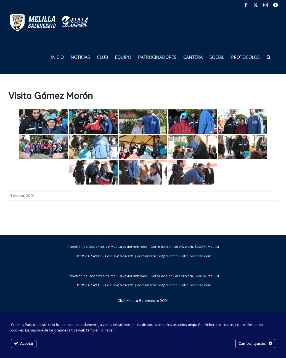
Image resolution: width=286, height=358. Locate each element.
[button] (269, 57)
